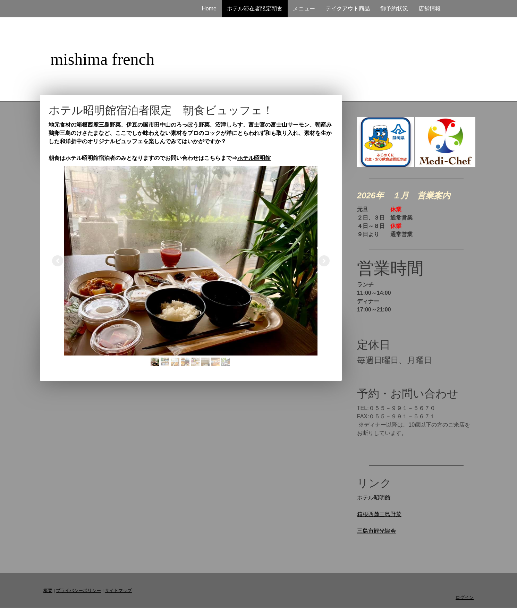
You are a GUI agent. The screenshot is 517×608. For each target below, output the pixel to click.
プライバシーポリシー (78, 590)
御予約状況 (394, 8)
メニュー (304, 8)
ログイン (465, 597)
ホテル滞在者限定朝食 (254, 8)
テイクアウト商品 (347, 8)
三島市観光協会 (376, 531)
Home (209, 8)
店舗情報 (429, 8)
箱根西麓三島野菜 (379, 514)
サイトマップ (118, 590)
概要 (47, 590)
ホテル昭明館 (254, 158)
